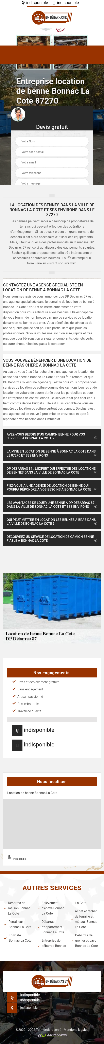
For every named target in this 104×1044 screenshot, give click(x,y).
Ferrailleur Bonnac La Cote (17, 924)
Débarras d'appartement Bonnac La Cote (51, 927)
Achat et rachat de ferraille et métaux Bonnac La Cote (84, 919)
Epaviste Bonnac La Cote (18, 937)
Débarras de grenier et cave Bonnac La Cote (84, 940)
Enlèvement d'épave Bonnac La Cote (51, 908)
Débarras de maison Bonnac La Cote (17, 908)
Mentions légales (76, 1030)
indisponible (34, 2)
